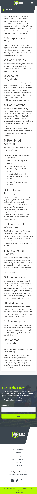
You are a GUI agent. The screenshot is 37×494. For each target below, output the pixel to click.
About (18, 456)
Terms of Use (19, 492)
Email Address (5, 405)
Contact (18, 466)
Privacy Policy (19, 490)
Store (18, 453)
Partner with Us (18, 459)
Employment (18, 463)
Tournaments (18, 450)
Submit (18, 416)
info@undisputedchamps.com (18, 474)
